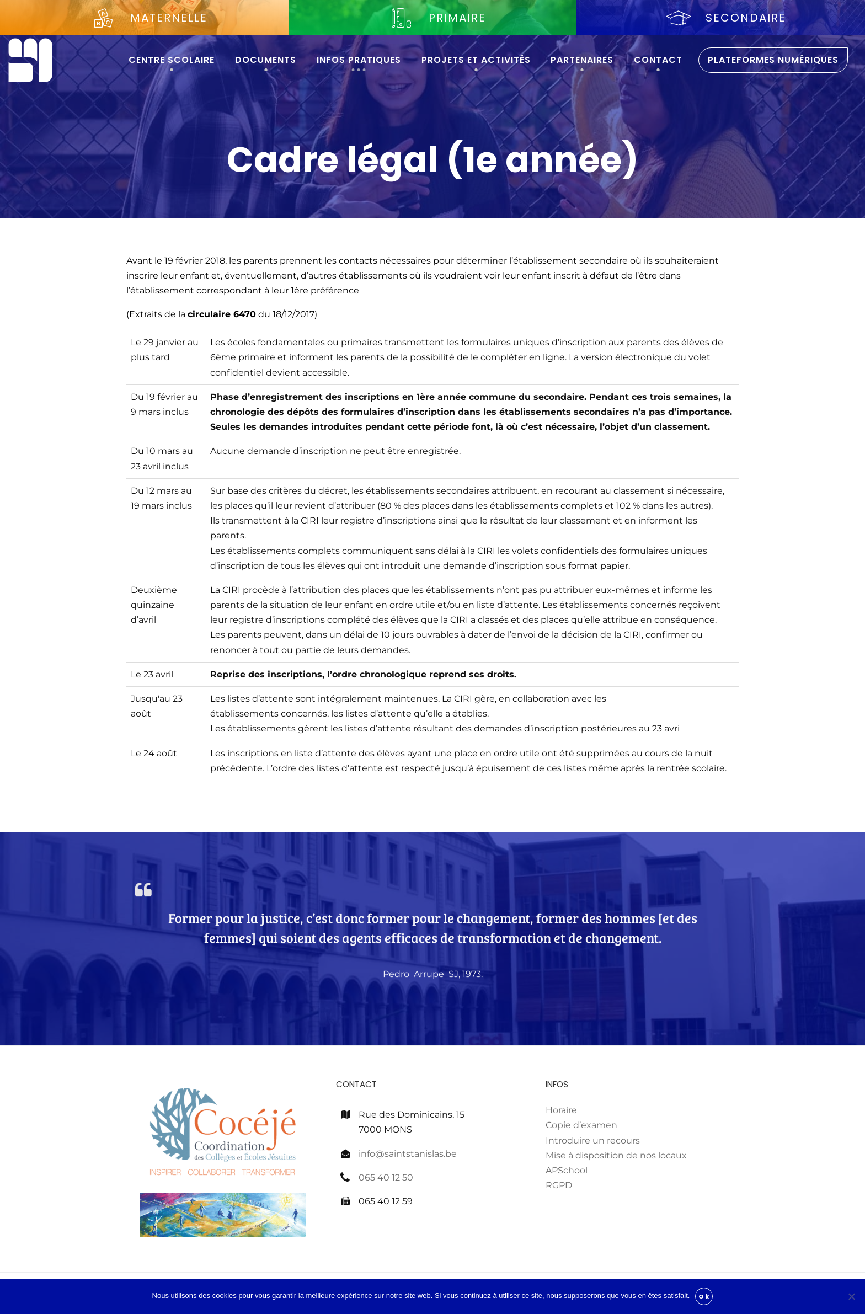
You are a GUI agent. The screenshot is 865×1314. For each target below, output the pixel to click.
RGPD (559, 1185)
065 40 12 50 (386, 1177)
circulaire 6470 (222, 314)
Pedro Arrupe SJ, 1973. (433, 1003)
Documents (265, 60)
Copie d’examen (581, 1125)
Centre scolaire (172, 60)
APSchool (567, 1170)
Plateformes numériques (773, 60)
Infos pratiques (359, 60)
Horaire (561, 1110)
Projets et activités (476, 60)
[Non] (851, 1296)
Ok (703, 1296)
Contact (658, 60)
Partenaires (582, 60)
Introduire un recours (593, 1140)
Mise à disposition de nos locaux (616, 1155)
